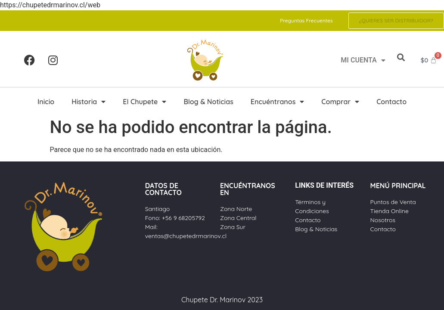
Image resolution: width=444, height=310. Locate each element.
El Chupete (144, 101)
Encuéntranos (277, 101)
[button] (401, 57)
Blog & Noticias (208, 101)
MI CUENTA (363, 60)
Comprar (340, 101)
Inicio (45, 101)
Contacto (391, 101)
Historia (88, 101)
